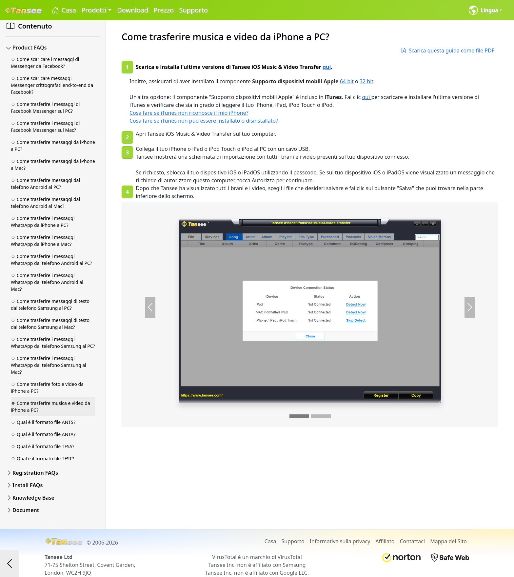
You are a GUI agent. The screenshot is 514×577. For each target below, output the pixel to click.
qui (327, 66)
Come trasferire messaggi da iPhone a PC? (53, 145)
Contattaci (412, 541)
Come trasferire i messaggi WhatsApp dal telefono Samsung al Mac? (48, 365)
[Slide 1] (299, 416)
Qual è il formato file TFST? (42, 458)
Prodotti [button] (93, 10)
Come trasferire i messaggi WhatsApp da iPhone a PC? (43, 221)
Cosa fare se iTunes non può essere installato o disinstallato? (203, 120)
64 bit (347, 81)
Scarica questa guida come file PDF (447, 50)
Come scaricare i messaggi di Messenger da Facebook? (45, 62)
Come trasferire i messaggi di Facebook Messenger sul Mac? (45, 126)
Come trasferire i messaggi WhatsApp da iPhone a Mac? (43, 240)
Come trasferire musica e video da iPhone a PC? (50, 406)
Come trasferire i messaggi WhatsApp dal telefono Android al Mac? (47, 282)
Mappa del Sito (448, 541)
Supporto (193, 10)
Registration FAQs (35, 472)
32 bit (366, 81)
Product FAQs (29, 47)
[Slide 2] (321, 416)
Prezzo (163, 10)
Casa (63, 10)
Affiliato (384, 541)
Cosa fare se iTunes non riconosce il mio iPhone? (188, 112)
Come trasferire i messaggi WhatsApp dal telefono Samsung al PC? (53, 342)
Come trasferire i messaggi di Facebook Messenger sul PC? (45, 107)
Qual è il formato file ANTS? (43, 422)
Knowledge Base (33, 497)
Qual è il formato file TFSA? (42, 446)
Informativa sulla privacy (340, 541)
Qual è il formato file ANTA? (43, 434)
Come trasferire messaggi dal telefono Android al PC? (45, 183)
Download (132, 10)
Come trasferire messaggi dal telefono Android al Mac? (45, 202)
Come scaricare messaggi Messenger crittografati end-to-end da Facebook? (52, 85)
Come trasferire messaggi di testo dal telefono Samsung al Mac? (50, 323)
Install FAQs (27, 485)
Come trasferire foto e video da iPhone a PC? (47, 387)
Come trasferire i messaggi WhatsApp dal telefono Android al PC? (51, 259)
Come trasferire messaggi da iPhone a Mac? (53, 164)
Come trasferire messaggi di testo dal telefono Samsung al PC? (50, 304)
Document (25, 510)
